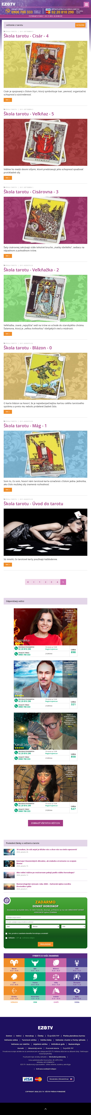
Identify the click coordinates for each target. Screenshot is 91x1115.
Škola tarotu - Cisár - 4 (26, 36)
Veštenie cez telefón (20, 1044)
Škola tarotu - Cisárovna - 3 (31, 192)
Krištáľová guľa (58, 1044)
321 (73, 704)
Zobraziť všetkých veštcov (45, 823)
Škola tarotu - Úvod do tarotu (33, 503)
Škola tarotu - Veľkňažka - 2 (31, 270)
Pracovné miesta (52, 1048)
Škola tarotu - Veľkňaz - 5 (29, 114)
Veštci (18, 1036)
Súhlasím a (20, 937)
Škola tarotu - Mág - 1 (25, 425)
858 (73, 756)
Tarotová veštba (29, 1040)
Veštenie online (11, 1040)
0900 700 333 (24, 654)
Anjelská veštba (40, 1044)
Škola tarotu (11, 31)
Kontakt (21, 1048)
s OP (17, 938)
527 (73, 808)
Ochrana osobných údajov (46, 1069)
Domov (9, 1036)
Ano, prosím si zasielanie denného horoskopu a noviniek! (27, 933)
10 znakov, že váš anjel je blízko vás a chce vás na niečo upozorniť (47, 849)
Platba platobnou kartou (74, 1036)
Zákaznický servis (35, 1048)
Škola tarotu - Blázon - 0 (28, 348)
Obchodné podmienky (57, 1057)
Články (41, 1036)
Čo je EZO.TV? (53, 1036)
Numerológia (74, 1044)
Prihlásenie (45, 944)
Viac (8, 100)
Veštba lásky (46, 1040)
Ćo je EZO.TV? (68, 1048)
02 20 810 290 (24, 649)
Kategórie (80, 25)
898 (73, 652)
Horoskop (29, 1036)
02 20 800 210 (58, 16)
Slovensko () (60, 1079)
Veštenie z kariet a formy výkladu (70, 1040)
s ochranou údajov (28, 938)
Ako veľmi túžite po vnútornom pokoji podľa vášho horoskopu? (46, 872)
